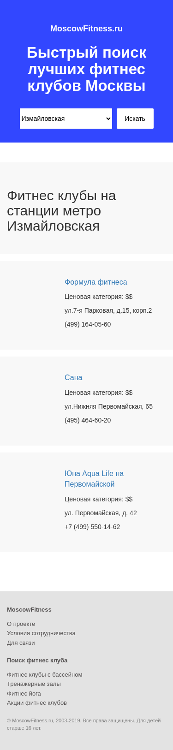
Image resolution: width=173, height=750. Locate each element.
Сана (73, 377)
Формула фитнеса (96, 282)
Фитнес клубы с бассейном (44, 674)
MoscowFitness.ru (86, 28)
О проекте (21, 623)
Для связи (21, 642)
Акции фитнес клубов (37, 702)
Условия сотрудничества (41, 633)
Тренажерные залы (34, 683)
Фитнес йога (24, 693)
